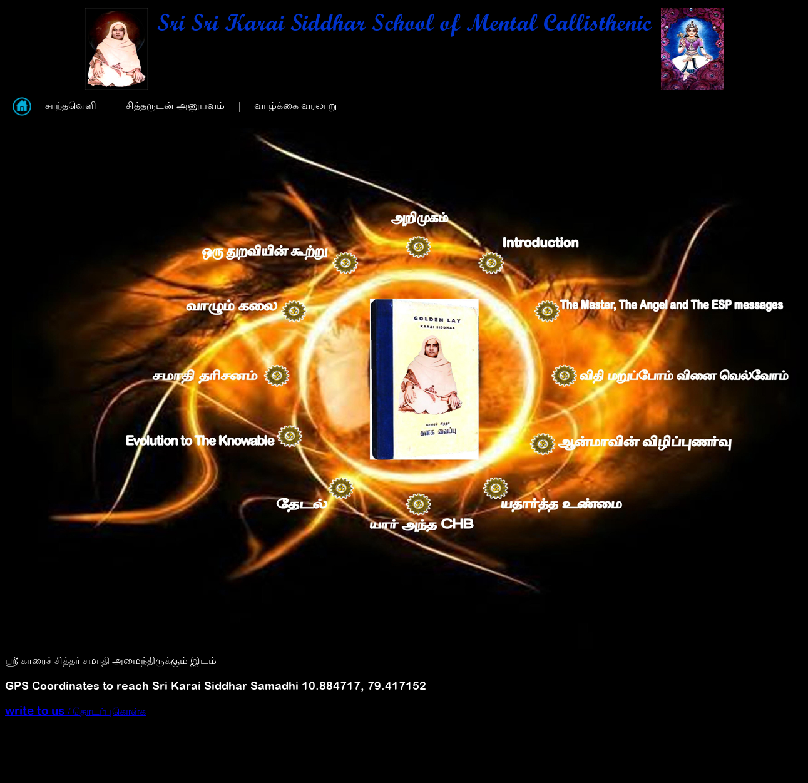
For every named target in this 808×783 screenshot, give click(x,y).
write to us (36, 710)
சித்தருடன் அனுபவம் (175, 105)
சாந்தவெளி (70, 105)
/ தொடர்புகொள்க (107, 711)
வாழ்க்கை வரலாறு (295, 105)
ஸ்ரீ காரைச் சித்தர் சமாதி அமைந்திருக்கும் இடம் (111, 660)
